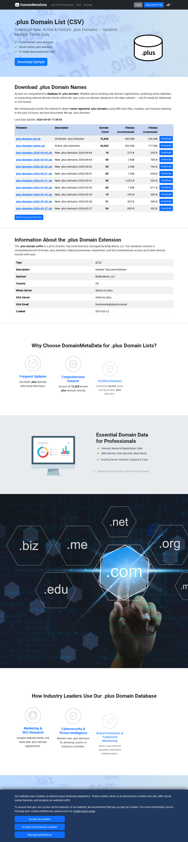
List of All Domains (62, 5)
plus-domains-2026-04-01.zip (34, 173)
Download (166, 138)
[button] (169, 4)
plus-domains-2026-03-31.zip (34, 180)
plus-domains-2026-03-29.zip (34, 194)
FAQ (78, 5)
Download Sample (30, 61)
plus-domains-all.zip (28, 139)
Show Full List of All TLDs (29, 217)
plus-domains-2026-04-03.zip (34, 159)
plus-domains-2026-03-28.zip (34, 201)
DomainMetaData (31, 4)
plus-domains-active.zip (30, 146)
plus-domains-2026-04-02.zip (34, 166)
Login (138, 4)
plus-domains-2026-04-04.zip (34, 153)
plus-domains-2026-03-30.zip (34, 187)
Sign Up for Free (154, 4)
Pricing (88, 5)
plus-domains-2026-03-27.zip (34, 208)
